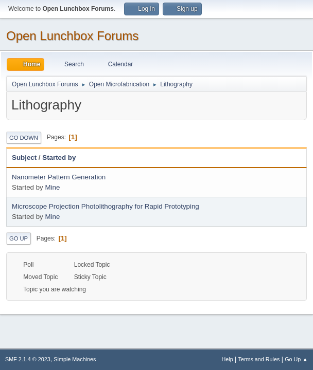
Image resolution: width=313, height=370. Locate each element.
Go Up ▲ (296, 359)
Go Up (18, 238)
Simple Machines (75, 359)
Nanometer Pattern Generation (59, 177)
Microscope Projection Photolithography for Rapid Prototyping (105, 206)
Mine (52, 187)
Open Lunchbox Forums (72, 36)
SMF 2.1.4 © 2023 (27, 359)
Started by (59, 157)
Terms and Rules (259, 359)
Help (227, 359)
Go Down (23, 138)
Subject (24, 157)
